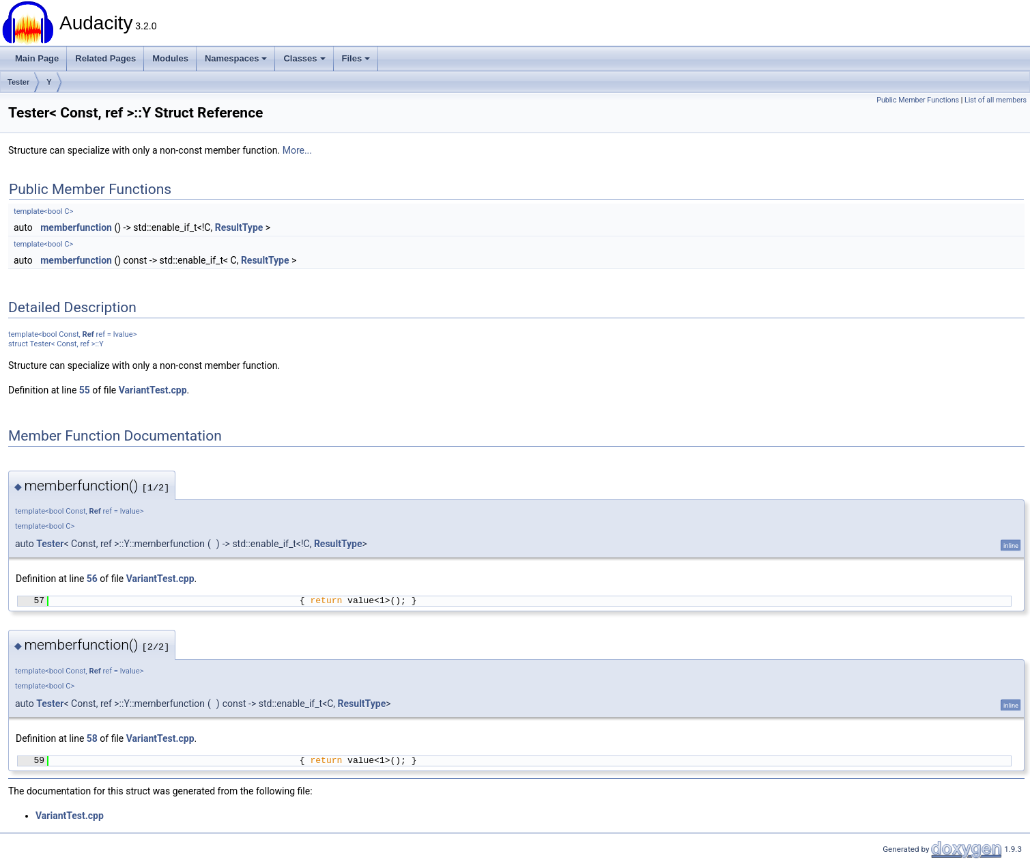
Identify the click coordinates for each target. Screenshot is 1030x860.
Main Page (37, 58)
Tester (18, 82)
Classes (304, 58)
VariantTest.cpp (153, 390)
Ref (88, 334)
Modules (170, 58)
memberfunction (76, 227)
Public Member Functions (917, 100)
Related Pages (105, 58)
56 (92, 578)
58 (92, 738)
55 (84, 390)
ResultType (239, 227)
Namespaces (236, 58)
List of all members (995, 100)
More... (297, 150)
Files (356, 58)
